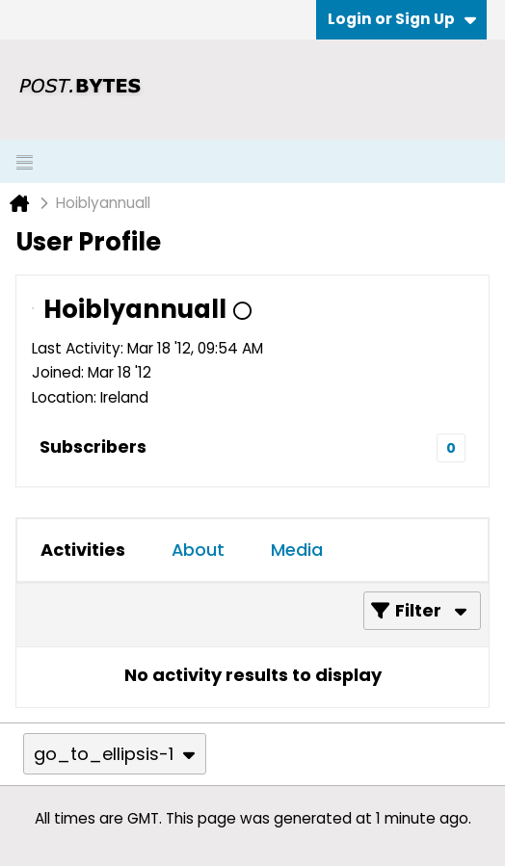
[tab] (82, 550)
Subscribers (93, 446)
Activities (82, 550)
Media (297, 550)
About (198, 550)
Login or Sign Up (402, 19)
